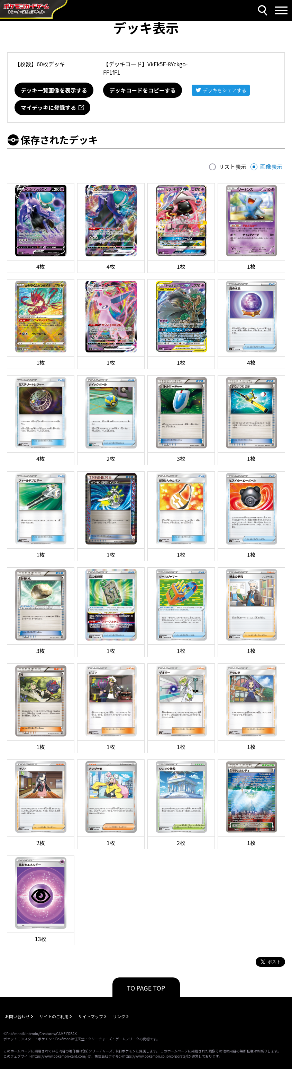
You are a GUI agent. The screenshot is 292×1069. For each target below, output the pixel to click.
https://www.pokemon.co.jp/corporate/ (155, 1056)
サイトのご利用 (54, 1016)
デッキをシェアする (224, 90)
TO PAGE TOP (146, 987)
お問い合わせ (17, 1016)
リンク (119, 1016)
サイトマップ (90, 1016)
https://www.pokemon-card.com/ (59, 1056)
